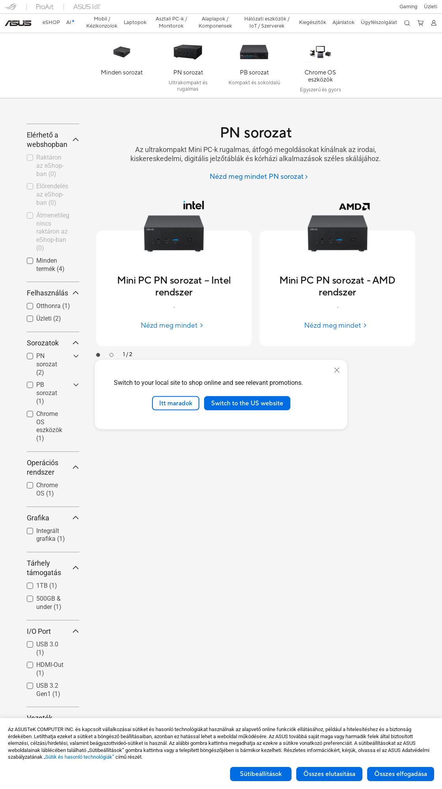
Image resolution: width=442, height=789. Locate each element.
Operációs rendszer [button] (53, 511)
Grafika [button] (53, 561)
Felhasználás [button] (53, 337)
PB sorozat (46, 437)
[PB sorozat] (254, 53)
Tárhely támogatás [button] (53, 611)
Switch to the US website (247, 403)
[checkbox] (50, 408)
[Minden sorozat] (122, 53)
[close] (337, 370)
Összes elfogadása (400, 774)
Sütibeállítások (261, 774)
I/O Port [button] (53, 675)
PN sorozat (46, 408)
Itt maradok (175, 403)
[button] (10, 9)
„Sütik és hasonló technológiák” (79, 757)
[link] (221, 10)
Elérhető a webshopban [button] (53, 183)
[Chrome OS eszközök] (320, 53)
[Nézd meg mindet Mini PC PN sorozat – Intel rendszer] (174, 311)
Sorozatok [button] (53, 386)
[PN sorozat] (188, 53)
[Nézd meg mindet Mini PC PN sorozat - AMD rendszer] (337, 311)
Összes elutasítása (329, 774)
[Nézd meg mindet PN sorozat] (259, 163)
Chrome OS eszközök (49, 470)
